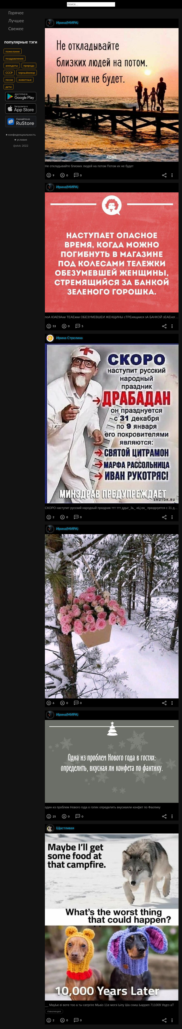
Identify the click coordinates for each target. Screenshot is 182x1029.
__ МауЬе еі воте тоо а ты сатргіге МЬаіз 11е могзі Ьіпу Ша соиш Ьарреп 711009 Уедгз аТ (109, 1005)
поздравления (14, 58)
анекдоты (12, 65)
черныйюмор (26, 72)
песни (9, 79)
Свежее (15, 28)
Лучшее (16, 20)
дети (9, 86)
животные (25, 79)
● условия (21, 139)
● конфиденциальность (21, 134)
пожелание (13, 51)
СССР (9, 72)
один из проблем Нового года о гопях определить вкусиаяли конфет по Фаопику (102, 807)
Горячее (16, 12)
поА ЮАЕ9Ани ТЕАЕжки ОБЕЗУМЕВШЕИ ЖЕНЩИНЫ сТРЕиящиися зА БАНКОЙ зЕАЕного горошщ (112, 317)
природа (28, 65)
